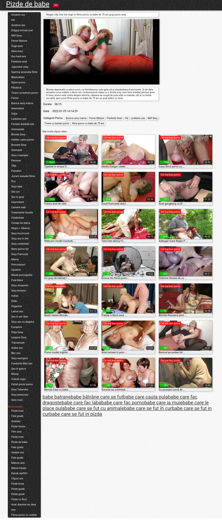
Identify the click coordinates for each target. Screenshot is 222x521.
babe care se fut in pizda (75, 414)
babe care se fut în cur (148, 408)
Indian (14, 295)
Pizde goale (18, 488)
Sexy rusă (16, 399)
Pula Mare (17, 280)
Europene (16, 327)
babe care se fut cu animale (94, 408)
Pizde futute (18, 426)
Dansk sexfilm (19, 473)
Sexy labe (16, 186)
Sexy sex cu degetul (22, 321)
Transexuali (18, 342)
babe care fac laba (81, 402)
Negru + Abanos (20, 228)
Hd (13, 20)
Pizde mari (17, 410)
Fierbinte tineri (114, 118)
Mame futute (18, 468)
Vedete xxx (17, 452)
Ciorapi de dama (20, 223)
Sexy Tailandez (19, 389)
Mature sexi (18, 462)
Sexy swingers (19, 358)
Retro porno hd (19, 249)
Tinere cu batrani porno (24, 92)
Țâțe (13, 165)
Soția (14, 113)
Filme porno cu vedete (24, 514)
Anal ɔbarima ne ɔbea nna (23, 507)
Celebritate (17, 217)
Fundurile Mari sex (21, 363)
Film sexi (16, 431)
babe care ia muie (163, 402)
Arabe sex (17, 347)
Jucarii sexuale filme (23, 176)
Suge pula (17, 46)
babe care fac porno (122, 402)
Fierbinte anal (19, 61)
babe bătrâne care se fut (97, 397)
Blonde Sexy (18, 134)
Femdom (16, 170)
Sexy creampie (19, 155)
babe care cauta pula (145, 397)
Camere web (18, 207)
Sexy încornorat (20, 233)
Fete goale (17, 416)
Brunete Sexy (18, 144)
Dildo (14, 301)
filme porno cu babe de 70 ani (88, 123)
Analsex (15, 421)
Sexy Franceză (19, 254)
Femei (14, 98)
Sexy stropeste (19, 285)
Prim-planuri (18, 264)
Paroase (16, 160)
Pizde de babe (27, 4)
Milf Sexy (16, 35)
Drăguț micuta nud (22, 30)
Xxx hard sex (18, 56)
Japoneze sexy (19, 66)
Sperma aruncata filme (24, 72)
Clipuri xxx (17, 478)
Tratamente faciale (22, 212)
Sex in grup (17, 196)
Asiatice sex (18, 25)
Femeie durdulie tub (22, 124)
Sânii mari (17, 51)
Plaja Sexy (17, 332)
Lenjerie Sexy (19, 337)
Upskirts (16, 269)
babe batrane (56, 397)
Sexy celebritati (20, 243)
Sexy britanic (18, 290)
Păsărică (16, 87)
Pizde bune (17, 483)
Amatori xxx (18, 14)
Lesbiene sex (18, 118)
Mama (15, 259)
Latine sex (17, 311)
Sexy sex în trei (19, 238)
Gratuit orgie (18, 379)
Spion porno (18, 82)
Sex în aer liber (19, 316)
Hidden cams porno (22, 139)
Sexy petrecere (19, 394)
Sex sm (15, 191)
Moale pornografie (21, 275)
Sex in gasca (18, 368)
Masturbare (18, 77)
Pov (13, 181)
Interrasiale (17, 129)
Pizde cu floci (19, 499)
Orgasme (16, 306)
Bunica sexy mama (22, 103)
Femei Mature (19, 40)
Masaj (14, 373)
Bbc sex (15, 353)
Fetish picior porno (22, 384)
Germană (16, 150)
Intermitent (17, 108)
